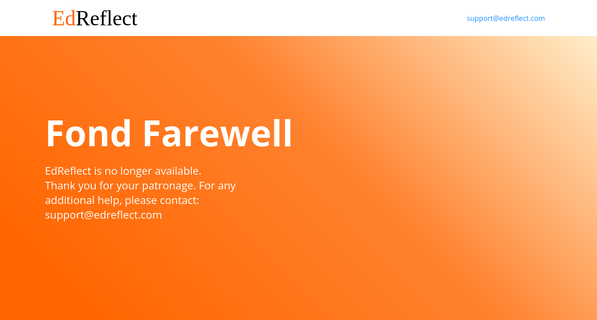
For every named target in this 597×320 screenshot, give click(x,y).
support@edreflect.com (506, 18)
